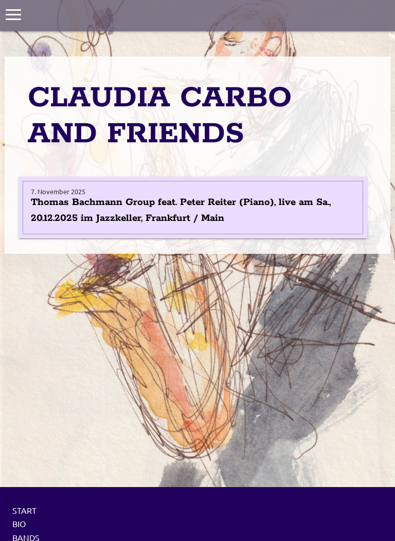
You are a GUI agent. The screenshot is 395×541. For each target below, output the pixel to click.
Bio (19, 523)
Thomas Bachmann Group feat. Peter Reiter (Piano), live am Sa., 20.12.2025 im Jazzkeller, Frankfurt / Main (181, 210)
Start (24, 510)
